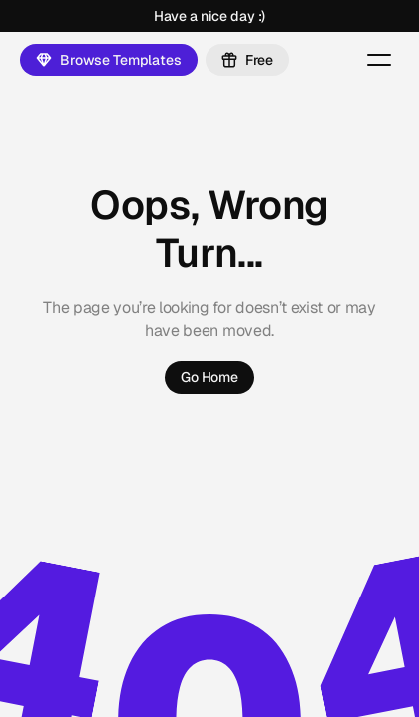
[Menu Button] (379, 60)
